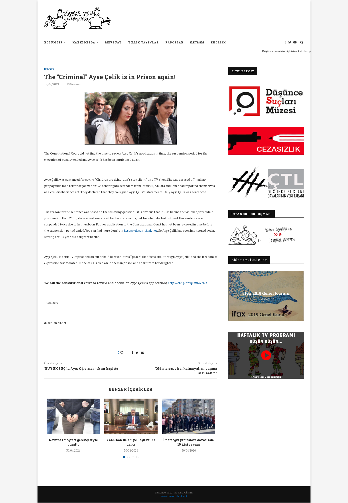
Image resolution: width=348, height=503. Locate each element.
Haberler (49, 69)
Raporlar (174, 42)
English (218, 42)
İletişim (197, 42)
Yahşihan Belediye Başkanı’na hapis (131, 442)
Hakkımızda (83, 42)
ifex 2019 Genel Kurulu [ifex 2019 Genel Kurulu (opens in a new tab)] (266, 293)
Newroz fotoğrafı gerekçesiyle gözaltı (73, 442)
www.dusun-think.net (174, 496)
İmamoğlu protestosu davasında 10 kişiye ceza (188, 442)
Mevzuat (113, 42)
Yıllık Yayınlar (143, 42)
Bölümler (53, 42)
